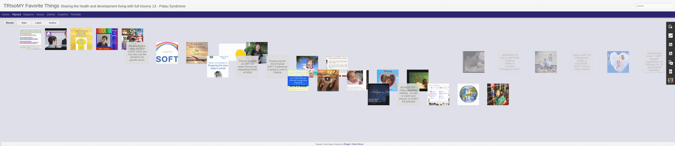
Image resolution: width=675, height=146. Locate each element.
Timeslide (76, 14)
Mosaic (40, 14)
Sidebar (51, 14)
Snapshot (63, 14)
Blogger (347, 144)
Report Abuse (357, 144)
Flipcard (16, 14)
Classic (6, 14)
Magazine (28, 14)
